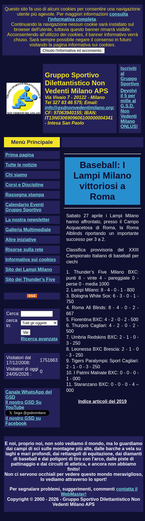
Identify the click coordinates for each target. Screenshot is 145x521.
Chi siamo (16, 174)
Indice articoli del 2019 (102, 401)
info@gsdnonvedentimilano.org (79, 107)
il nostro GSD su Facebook (23, 421)
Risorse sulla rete (24, 249)
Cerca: (13, 313)
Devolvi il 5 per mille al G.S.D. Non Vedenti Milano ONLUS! (129, 108)
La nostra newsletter (27, 219)
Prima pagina (19, 154)
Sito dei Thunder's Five (30, 279)
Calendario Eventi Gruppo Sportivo (24, 207)
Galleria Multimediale (28, 229)
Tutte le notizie (21, 164)
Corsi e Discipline (24, 184)
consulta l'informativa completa (88, 17)
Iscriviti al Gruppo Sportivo (130, 76)
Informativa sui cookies (30, 259)
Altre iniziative (20, 239)
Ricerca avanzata (39, 338)
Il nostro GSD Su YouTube (23, 405)
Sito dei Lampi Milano (28, 269)
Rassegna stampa (24, 194)
